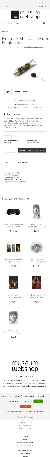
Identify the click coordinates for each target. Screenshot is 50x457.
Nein (25, 406)
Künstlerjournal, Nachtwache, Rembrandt (13, 296)
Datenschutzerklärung (25, 445)
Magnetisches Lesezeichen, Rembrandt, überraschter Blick (37, 226)
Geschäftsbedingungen (25, 442)
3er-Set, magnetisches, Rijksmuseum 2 (13, 261)
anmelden (25, 436)
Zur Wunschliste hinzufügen (26, 100)
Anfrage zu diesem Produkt (25, 104)
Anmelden (42, 2)
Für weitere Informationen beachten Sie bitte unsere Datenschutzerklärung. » (25, 414)
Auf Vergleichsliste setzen (19, 107)
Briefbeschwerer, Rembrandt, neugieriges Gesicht (36, 262)
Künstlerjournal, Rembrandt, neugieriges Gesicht (13, 332)
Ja (38, 401)
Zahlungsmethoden (25, 448)
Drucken (39, 107)
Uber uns (25, 439)
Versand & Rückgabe (25, 451)
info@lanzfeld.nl (26, 425)
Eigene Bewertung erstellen (33, 47)
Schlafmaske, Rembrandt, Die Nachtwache (13, 225)
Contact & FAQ (25, 453)
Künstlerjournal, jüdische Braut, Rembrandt (36, 296)
